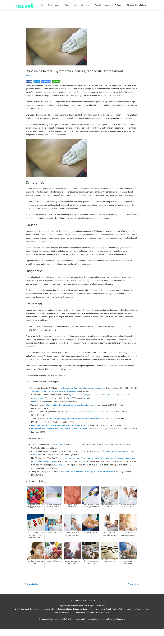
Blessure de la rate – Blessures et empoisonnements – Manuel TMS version (61, 432)
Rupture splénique (58, 448)
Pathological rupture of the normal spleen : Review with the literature (92, 478)
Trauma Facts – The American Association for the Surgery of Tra (57, 395)
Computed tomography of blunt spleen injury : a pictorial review (91, 415)
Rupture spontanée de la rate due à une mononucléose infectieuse (71, 408)
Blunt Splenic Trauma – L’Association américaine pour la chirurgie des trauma (62, 429)
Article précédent (31, 591)
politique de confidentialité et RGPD (73, 613)
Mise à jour (35, 405)
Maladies (29, 75)
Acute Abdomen (60, 472)
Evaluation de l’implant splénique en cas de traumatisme (86, 388)
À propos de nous (97, 613)
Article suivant (133, 591)
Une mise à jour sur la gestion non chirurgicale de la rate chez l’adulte (77, 422)
